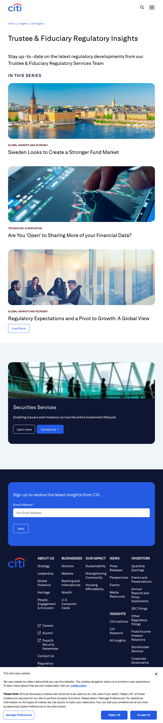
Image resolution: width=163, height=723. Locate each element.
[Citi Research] (119, 631)
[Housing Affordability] (96, 587)
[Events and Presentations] (141, 579)
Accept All (143, 715)
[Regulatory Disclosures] (48, 665)
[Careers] (48, 626)
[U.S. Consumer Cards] (72, 604)
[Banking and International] (72, 583)
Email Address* (23, 504)
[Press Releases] (119, 568)
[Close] (156, 674)
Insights (23, 23)
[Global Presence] (48, 583)
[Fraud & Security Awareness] (48, 644)
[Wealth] (72, 592)
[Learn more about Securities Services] (24, 429)
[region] (81, 695)
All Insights (37, 23)
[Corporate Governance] (141, 660)
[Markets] (72, 573)
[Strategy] (48, 566)
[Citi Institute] (119, 621)
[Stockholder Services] (141, 649)
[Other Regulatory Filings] (141, 620)
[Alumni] (48, 633)
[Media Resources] (119, 594)
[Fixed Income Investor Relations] (141, 635)
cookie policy (78, 685)
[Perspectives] (119, 577)
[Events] (119, 585)
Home (11, 23)
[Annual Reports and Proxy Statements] (141, 595)
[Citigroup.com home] (17, 563)
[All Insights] (119, 640)
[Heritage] (48, 592)
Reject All (114, 715)
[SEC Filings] (141, 609)
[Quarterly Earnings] (141, 568)
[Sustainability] (96, 566)
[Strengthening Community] (96, 575)
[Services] (72, 566)
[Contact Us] (48, 656)
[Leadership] (48, 573)
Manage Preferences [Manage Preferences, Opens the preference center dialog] (19, 715)
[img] (142, 7)
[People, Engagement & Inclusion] (48, 604)
